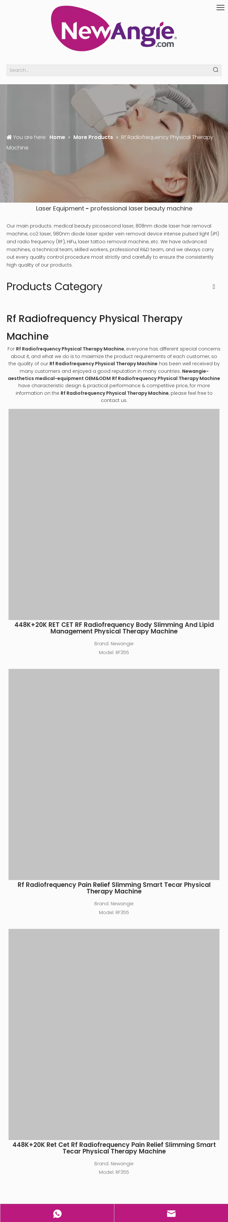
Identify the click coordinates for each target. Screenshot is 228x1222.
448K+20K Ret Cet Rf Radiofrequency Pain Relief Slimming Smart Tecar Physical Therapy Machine (114, 1148)
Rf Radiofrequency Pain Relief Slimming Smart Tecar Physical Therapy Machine (114, 888)
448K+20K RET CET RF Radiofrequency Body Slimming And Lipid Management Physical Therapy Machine (114, 628)
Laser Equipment (60, 208)
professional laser (116, 208)
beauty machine (168, 208)
